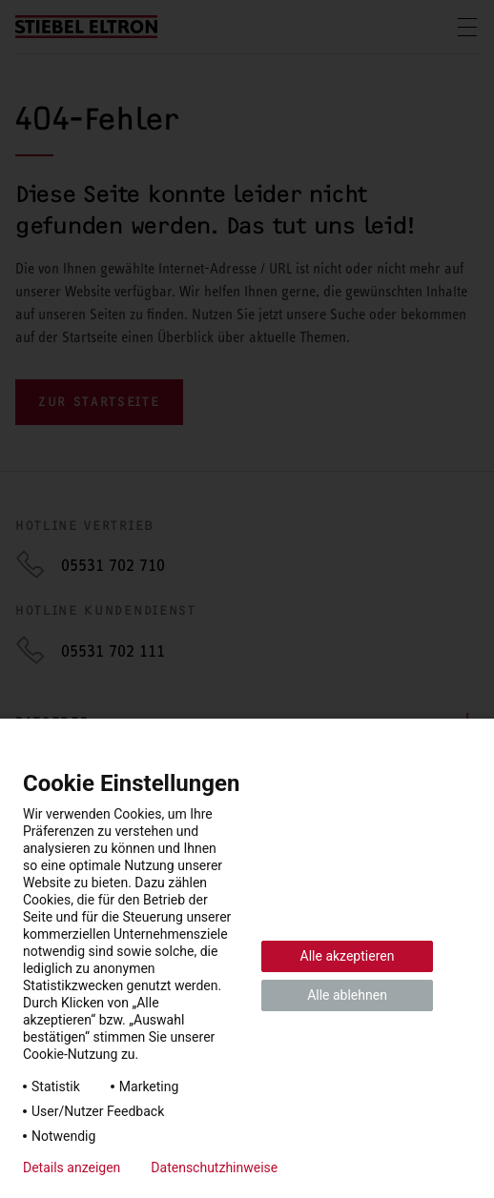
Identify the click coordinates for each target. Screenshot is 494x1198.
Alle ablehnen (347, 995)
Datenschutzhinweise (214, 1167)
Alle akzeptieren (347, 956)
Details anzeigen (71, 1167)
